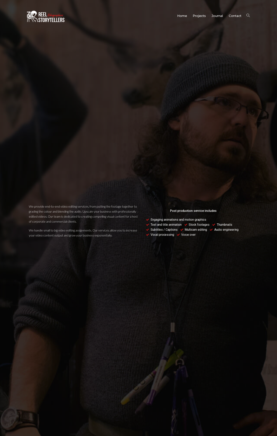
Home (182, 16)
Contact (235, 16)
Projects (199, 16)
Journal (217, 16)
